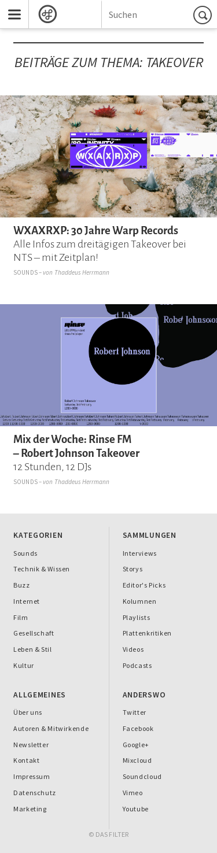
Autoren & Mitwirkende (51, 728)
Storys (133, 568)
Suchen (204, 15)
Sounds (25, 272)
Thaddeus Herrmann (82, 272)
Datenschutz (34, 792)
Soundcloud (142, 776)
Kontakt (26, 760)
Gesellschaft (33, 633)
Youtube (136, 808)
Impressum (31, 776)
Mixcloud (137, 760)
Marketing (30, 808)
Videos (133, 649)
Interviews (140, 553)
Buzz (21, 585)
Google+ (136, 744)
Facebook (138, 728)
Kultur (23, 665)
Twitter (134, 712)
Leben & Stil (32, 649)
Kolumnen (140, 601)
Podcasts (137, 665)
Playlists (136, 617)
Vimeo (133, 792)
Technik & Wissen (41, 568)
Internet (26, 601)
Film (20, 617)
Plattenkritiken (147, 633)
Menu (10, 5)
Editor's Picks (144, 585)
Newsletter (31, 744)
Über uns (27, 712)
